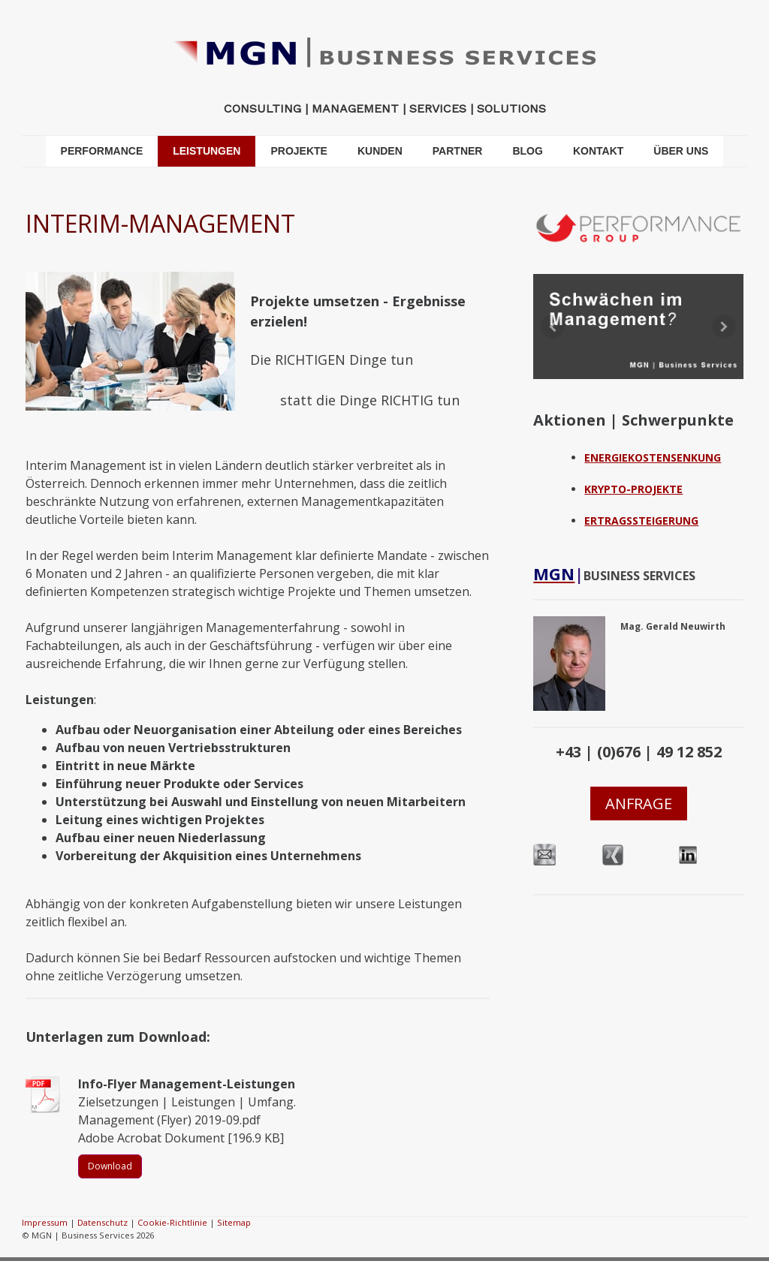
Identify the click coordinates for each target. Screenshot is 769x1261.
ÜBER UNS (680, 151)
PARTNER (458, 151)
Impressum (45, 1222)
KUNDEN (380, 151)
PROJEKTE (298, 151)
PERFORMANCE (102, 151)
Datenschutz (102, 1222)
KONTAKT (598, 151)
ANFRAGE (638, 803)
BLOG (527, 151)
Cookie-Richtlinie (172, 1222)
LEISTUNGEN (206, 151)
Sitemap (234, 1222)
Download (110, 1166)
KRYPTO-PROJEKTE (633, 489)
